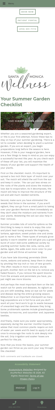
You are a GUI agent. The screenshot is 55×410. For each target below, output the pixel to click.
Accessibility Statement (27, 364)
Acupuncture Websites (21, 369)
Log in (36, 387)
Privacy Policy (27, 379)
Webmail (20, 387)
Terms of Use (37, 376)
